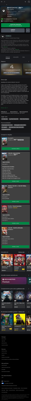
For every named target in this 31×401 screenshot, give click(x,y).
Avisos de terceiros (12, 390)
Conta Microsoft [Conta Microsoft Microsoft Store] (4, 365)
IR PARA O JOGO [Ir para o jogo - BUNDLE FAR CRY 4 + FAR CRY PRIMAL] (15, 201)
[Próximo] (28, 61)
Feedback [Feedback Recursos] (3, 355)
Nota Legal (3, 390)
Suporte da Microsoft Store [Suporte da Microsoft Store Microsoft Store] (6, 367)
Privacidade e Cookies (16, 388)
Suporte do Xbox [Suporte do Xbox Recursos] (4, 353)
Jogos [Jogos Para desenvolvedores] (2, 377)
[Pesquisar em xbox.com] (4, 2)
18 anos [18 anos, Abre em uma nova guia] (8, 35)
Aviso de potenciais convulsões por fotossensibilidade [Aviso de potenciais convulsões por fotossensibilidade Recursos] (10, 359)
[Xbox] (3, 4)
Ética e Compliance (24, 388)
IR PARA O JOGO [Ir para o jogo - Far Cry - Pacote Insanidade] (15, 223)
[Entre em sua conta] (28, 1)
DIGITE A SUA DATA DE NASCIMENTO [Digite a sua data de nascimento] (11, 72)
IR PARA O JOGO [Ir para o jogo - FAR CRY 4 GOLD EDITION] (15, 181)
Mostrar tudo (21, 252)
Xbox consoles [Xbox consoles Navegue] (4, 338)
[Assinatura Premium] (14, 280)
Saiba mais (5, 46)
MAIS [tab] (24, 57)
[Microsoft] (15, 1)
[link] (7, 263)
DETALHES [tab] (8, 57)
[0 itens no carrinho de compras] (25, 1)
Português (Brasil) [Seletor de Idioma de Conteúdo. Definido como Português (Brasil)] (6, 381)
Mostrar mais (4, 107)
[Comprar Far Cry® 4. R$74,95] (13, 30)
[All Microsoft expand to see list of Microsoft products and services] (1, 1)
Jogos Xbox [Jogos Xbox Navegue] (3, 340)
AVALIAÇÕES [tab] (15, 57)
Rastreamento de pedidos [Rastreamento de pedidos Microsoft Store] (6, 371)
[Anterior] (26, 61)
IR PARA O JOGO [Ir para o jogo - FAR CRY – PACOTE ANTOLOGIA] (15, 246)
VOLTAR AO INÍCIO (15, 148)
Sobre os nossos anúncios (20, 390)
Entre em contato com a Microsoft (7, 388)
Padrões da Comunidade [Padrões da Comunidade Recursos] (5, 357)
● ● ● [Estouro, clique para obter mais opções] (28, 30)
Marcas (7, 390)
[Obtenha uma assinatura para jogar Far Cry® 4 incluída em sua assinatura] (15, 25)
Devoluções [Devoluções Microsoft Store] (3, 369)
